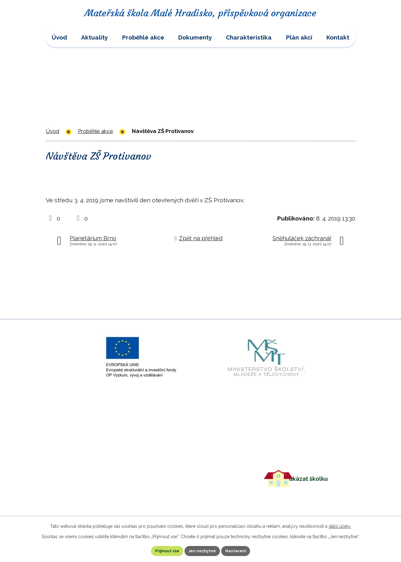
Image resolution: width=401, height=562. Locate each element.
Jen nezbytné (203, 550)
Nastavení (249, 550)
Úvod (59, 37)
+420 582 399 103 (168, 465)
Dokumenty (195, 37)
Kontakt (337, 37)
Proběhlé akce (143, 37)
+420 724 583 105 (168, 474)
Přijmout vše (154, 550)
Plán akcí (299, 37)
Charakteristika (249, 37)
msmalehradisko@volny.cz (181, 484)
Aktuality (94, 37)
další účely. (340, 524)
